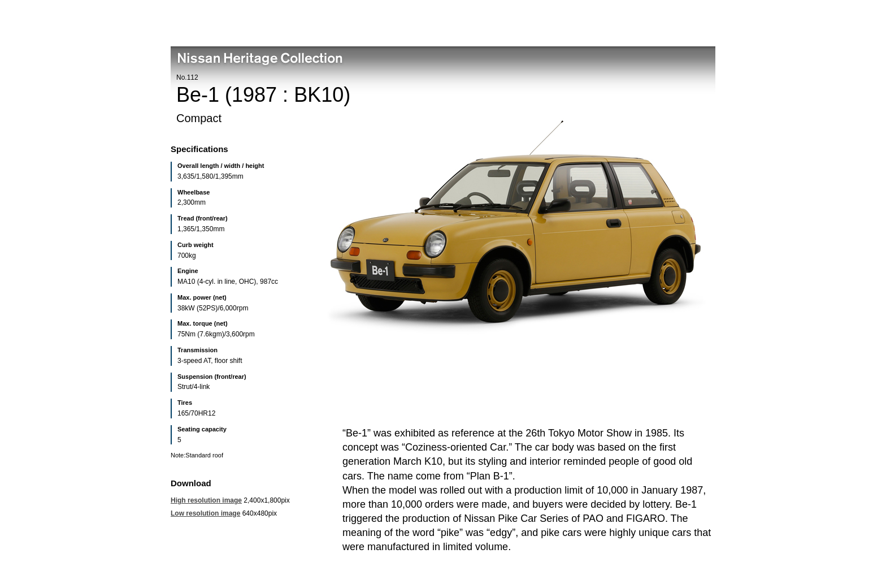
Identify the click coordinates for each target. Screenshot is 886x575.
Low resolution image (205, 513)
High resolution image (206, 500)
